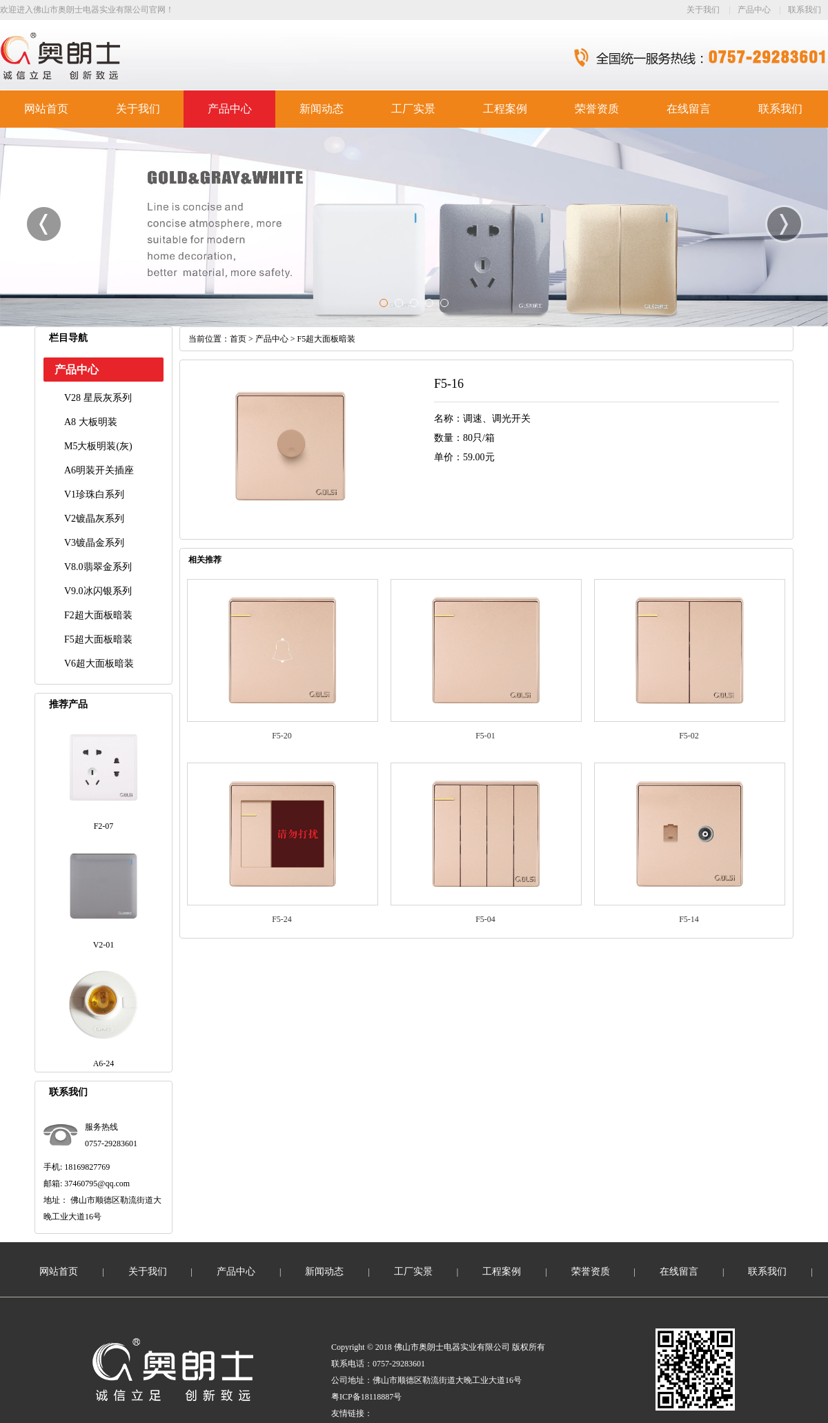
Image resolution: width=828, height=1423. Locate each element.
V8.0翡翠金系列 (98, 567)
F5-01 (485, 735)
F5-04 (485, 919)
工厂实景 (413, 109)
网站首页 (46, 109)
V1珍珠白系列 (94, 494)
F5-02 (689, 735)
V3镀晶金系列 (94, 543)
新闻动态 (321, 109)
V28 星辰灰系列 (98, 398)
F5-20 (282, 735)
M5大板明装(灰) (98, 446)
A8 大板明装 (90, 422)
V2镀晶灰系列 (94, 518)
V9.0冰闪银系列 (98, 591)
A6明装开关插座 (99, 470)
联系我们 (804, 9)
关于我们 (703, 9)
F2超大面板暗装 (98, 615)
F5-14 (689, 919)
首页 (238, 339)
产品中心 (754, 9)
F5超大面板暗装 (98, 639)
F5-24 (282, 919)
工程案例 (505, 109)
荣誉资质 (597, 109)
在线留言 (689, 109)
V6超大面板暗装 (99, 663)
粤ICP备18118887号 (366, 1397)
